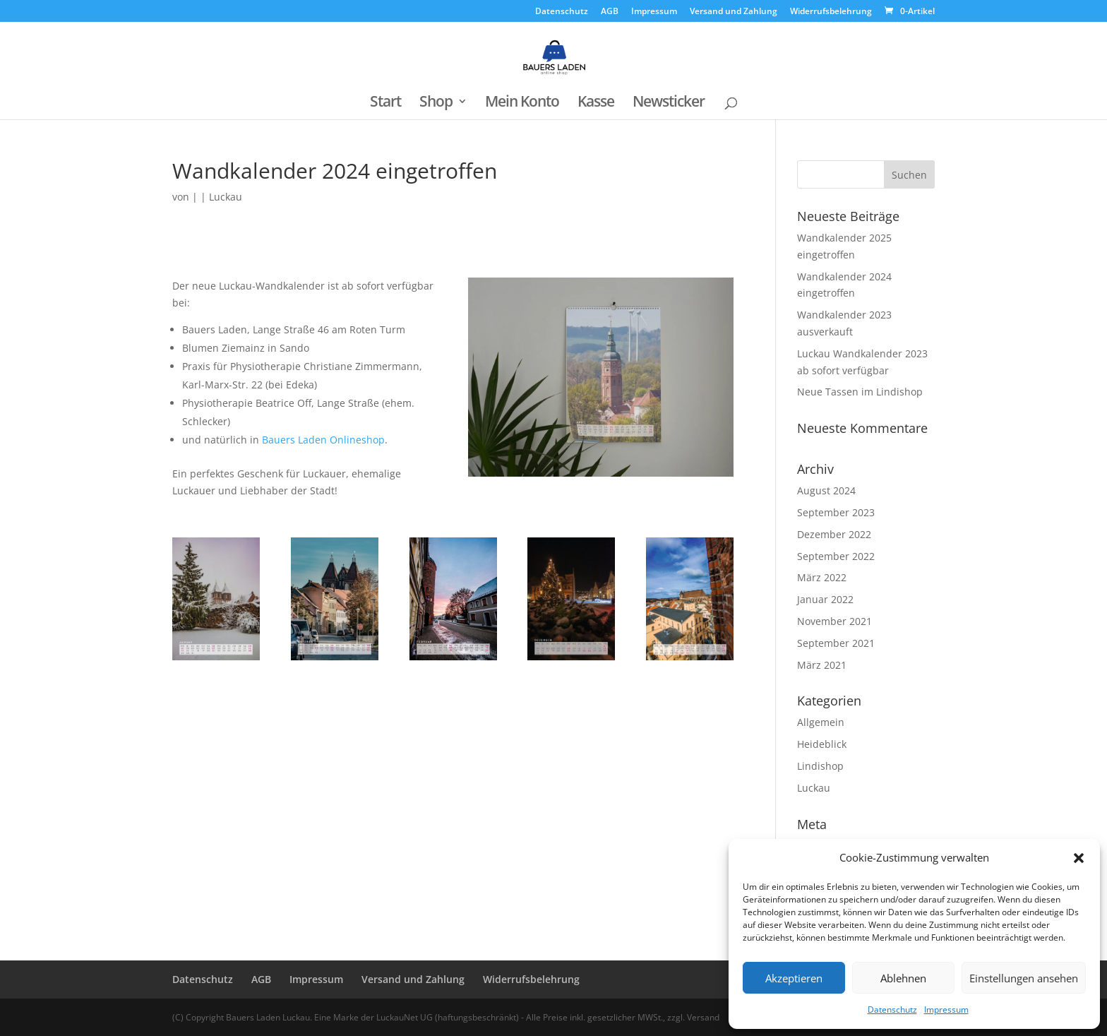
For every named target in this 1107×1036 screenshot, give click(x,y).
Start (385, 103)
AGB (609, 12)
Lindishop (820, 766)
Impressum (946, 1010)
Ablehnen (903, 978)
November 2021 (834, 621)
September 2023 (836, 512)
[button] (1079, 858)
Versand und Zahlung (733, 12)
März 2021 (821, 665)
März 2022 (821, 577)
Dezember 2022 (834, 534)
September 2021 (836, 643)
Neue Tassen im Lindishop (860, 391)
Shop (436, 103)
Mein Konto (522, 103)
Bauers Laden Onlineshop (323, 439)
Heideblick (821, 744)
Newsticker (669, 103)
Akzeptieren (793, 978)
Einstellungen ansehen (1023, 978)
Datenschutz (892, 1010)
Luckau (225, 196)
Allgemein (820, 722)
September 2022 (836, 556)
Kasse (596, 103)
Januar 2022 (825, 599)
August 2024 (826, 490)
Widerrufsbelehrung (831, 12)
